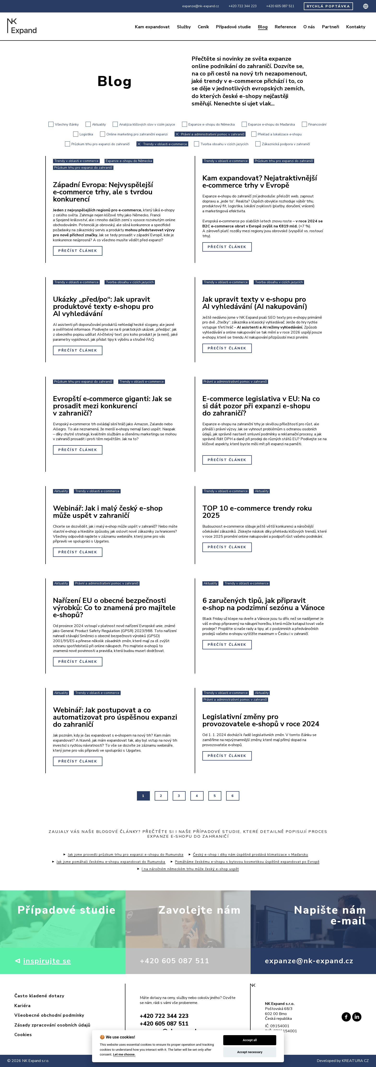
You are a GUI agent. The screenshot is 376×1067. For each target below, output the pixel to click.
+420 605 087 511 (280, 6)
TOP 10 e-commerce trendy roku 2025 (257, 511)
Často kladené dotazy (39, 996)
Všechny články (63, 124)
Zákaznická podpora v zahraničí (282, 143)
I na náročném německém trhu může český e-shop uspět (190, 869)
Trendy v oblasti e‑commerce (161, 143)
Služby (184, 27)
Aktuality (96, 124)
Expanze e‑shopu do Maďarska (268, 124)
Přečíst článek (77, 250)
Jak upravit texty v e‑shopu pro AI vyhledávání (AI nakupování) (254, 302)
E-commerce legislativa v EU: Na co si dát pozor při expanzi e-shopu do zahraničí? (261, 406)
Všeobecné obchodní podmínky (49, 1015)
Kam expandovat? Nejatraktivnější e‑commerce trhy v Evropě (259, 181)
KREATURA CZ (355, 1060)
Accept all (250, 1040)
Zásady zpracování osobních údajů (52, 1025)
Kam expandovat (152, 27)
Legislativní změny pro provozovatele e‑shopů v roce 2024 (261, 720)
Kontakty (355, 27)
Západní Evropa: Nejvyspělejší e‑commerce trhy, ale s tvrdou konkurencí (103, 192)
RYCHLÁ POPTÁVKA (328, 6)
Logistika (83, 134)
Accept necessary (249, 1052)
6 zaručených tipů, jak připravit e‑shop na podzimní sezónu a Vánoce (263, 604)
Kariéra (22, 1006)
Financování (314, 124)
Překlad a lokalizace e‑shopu (276, 134)
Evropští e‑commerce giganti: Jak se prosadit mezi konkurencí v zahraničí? (112, 406)
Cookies (23, 1035)
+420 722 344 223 (243, 6)
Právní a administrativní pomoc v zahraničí (209, 134)
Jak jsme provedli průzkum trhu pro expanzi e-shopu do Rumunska (125, 855)
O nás (309, 27)
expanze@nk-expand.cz (200, 6)
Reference (285, 27)
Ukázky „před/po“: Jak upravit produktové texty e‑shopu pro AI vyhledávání (103, 306)
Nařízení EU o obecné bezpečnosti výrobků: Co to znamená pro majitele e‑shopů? (114, 608)
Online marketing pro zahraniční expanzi (134, 134)
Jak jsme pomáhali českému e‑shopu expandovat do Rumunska (111, 862)
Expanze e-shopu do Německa (208, 124)
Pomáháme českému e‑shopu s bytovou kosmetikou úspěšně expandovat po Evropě (247, 862)
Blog (263, 27)
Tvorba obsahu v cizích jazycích (221, 143)
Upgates (101, 541)
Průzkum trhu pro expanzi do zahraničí (97, 143)
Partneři (330, 27)
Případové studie (233, 27)
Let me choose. (124, 1054)
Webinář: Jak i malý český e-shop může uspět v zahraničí (108, 511)
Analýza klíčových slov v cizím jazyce (144, 124)
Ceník (203, 27)
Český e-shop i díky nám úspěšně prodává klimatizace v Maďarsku (250, 855)
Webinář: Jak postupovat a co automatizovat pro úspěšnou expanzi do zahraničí (115, 717)
